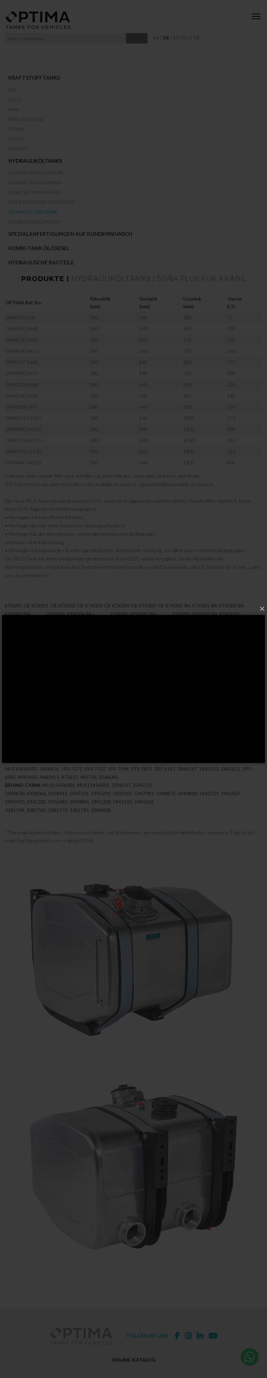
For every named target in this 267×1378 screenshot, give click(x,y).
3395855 (225, 704)
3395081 (213, 687)
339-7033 (157, 720)
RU (185, 37)
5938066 (36, 803)
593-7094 (17, 770)
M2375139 (27, 640)
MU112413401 (209, 770)
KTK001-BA (178, 616)
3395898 (85, 745)
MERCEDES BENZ (26, 119)
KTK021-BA (205, 616)
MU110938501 (21, 778)
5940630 (14, 803)
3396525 (142, 795)
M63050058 (18, 657)
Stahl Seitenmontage (34, 192)
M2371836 (208, 640)
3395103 (61, 696)
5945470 (14, 811)
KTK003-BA (17, 624)
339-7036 (17, 720)
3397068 (97, 729)
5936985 (58, 811)
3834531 (184, 729)
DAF (12, 90)
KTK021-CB (44, 616)
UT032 (219, 632)
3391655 (215, 745)
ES (176, 37)
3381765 (36, 820)
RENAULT (18, 148)
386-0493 (89, 770)
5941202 (36, 811)
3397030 (108, 712)
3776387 (207, 729)
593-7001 (182, 762)
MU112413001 (244, 770)
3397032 (40, 720)
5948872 (165, 803)
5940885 (79, 811)
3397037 (87, 720)
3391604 (117, 704)
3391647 (193, 745)
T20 (9, 640)
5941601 (144, 811)
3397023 (26, 687)
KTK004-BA (79, 624)
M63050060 (46, 657)
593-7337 (94, 778)
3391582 (74, 704)
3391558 (31, 704)
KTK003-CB (97, 616)
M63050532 (172, 649)
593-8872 (228, 762)
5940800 (187, 803)
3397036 (248, 712)
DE (166, 37)
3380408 (101, 820)
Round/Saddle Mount (35, 222)
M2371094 (17, 649)
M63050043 (132, 657)
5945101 (79, 803)
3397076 (119, 729)
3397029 (14, 712)
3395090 (14, 696)
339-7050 (73, 729)
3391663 (236, 745)
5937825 (137, 762)
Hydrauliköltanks (35, 161)
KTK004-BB (126, 632)
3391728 (36, 754)
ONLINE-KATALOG (134, 1360)
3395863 (247, 704)
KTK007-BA (205, 624)
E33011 (202, 632)
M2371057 (105, 640)
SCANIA (16, 129)
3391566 (53, 704)
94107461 (37, 737)
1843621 (230, 778)
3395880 (64, 745)
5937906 (42, 770)
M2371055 (156, 640)
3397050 (51, 729)
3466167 (187, 778)
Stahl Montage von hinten (41, 202)
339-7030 (130, 712)
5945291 (101, 803)
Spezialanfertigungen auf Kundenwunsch (70, 234)
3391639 (172, 745)
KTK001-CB (17, 616)
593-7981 (113, 762)
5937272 (70, 762)
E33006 (119, 624)
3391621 (139, 704)
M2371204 (233, 640)
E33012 (165, 632)
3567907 (140, 729)
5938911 (58, 803)
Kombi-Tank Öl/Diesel (38, 248)
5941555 (122, 811)
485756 (88, 787)
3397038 (181, 720)
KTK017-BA (241, 632)
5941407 (230, 803)
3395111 (108, 696)
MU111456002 (93, 795)
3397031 (201, 712)
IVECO (15, 100)
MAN (13, 109)
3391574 (14, 737)
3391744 (150, 745)
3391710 (161, 704)
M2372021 (94, 649)
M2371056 (130, 640)
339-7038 (204, 720)
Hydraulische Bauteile (41, 262)
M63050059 (75, 657)
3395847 (204, 704)
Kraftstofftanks (34, 77)
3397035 (154, 712)
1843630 (111, 770)
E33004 (55, 624)
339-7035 (177, 712)
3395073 (166, 687)
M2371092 (53, 640)
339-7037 (110, 720)
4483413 (49, 787)
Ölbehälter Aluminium (35, 173)
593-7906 (64, 770)
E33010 (83, 632)
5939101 (122, 803)
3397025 (119, 687)
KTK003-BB (44, 632)
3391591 (96, 704)
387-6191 (164, 778)
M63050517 (230, 649)
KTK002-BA (231, 616)
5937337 (48, 762)
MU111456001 (58, 795)
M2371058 (79, 640)
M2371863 (182, 640)
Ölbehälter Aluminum (34, 182)
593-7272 (71, 778)
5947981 (144, 803)
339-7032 (63, 720)
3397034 (61, 712)
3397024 (73, 687)
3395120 (154, 696)
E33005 (181, 624)
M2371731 (42, 649)
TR (196, 37)
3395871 (42, 745)
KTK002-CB (70, 616)
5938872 (205, 762)
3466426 (49, 778)
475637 (69, 787)
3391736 (129, 745)
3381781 (79, 820)
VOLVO (16, 139)
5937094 (252, 762)
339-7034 (84, 712)
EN (156, 37)
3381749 (14, 820)
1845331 (209, 778)
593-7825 (141, 778)
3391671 (14, 754)
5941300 (101, 811)
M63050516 (104, 657)
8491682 (28, 787)
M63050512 (201, 649)
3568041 (108, 787)
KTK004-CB (124, 616)
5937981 (92, 762)
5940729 (209, 803)
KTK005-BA (143, 624)
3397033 (134, 720)
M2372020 (145, 649)
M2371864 (68, 649)
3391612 (29, 729)
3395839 (182, 704)
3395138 (201, 696)
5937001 (159, 762)
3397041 (228, 720)
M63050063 (161, 657)
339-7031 (224, 712)
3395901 (107, 745)
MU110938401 (140, 770)
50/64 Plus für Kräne (32, 212)
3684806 (162, 729)
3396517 (121, 795)
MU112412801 (173, 770)
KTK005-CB (151, 616)
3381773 (58, 820)
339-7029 (37, 712)
